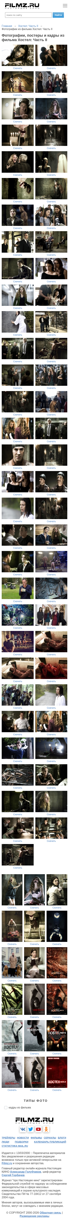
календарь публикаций (50, 1141)
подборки (21, 1141)
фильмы (36, 1137)
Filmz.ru (7, 1163)
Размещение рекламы (34, 1216)
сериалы (50, 1137)
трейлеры (8, 1137)
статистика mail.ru (15, 1146)
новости (23, 1137)
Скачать (17, 68)
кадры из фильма (20, 1107)
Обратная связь (50, 1212)
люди (5, 1141)
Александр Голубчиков (25, 1171)
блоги (62, 1137)
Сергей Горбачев (13, 1175)
